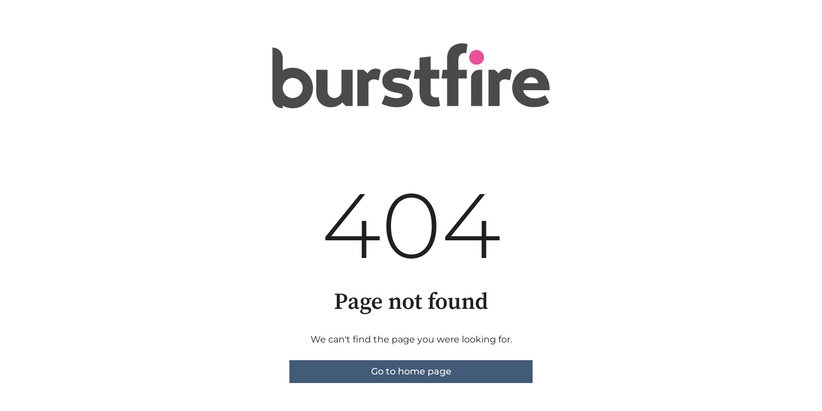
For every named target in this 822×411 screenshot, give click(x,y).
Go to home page (411, 371)
